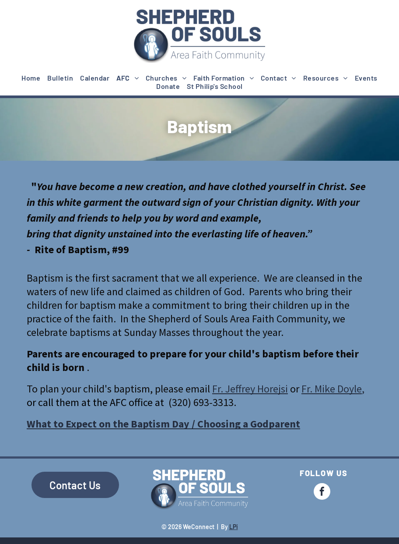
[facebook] (322, 492)
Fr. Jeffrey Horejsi (250, 389)
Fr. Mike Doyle (331, 389)
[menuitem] (31, 78)
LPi (233, 526)
